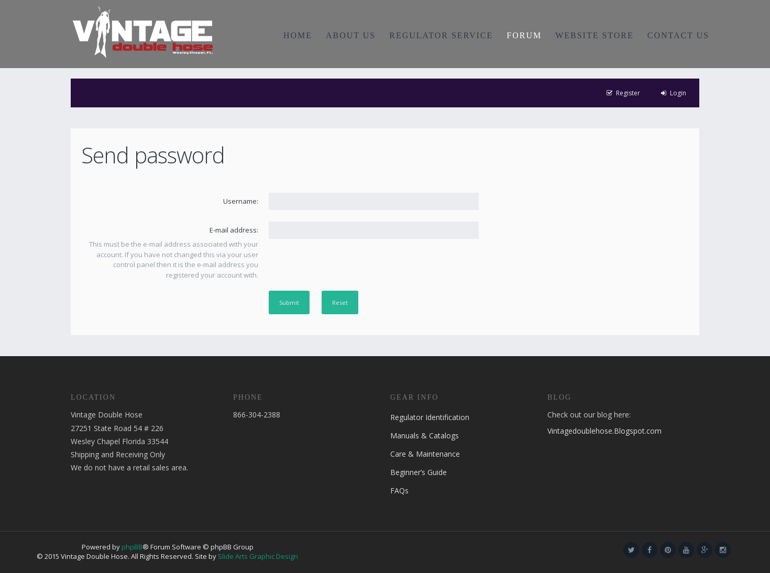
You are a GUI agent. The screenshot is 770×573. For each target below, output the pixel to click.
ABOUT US (351, 35)
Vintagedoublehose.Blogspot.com (604, 431)
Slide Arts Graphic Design (258, 556)
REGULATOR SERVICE (441, 35)
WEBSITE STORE (594, 35)
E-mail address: (234, 230)
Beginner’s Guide (418, 472)
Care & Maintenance (425, 454)
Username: (240, 201)
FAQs (399, 490)
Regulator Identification (429, 417)
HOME (297, 35)
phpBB (132, 547)
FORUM (524, 35)
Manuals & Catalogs (424, 435)
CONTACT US (678, 35)
